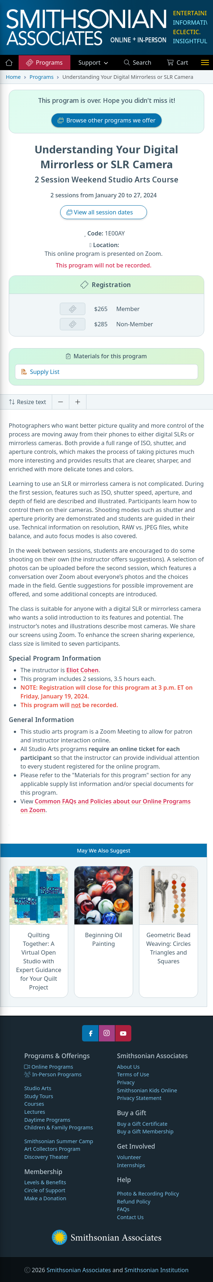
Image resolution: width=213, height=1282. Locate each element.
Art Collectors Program (52, 1148)
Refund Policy (133, 1201)
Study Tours (38, 1096)
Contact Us (130, 1217)
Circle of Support (44, 1190)
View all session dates (100, 212)
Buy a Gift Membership (145, 1131)
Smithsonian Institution (156, 1270)
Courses (34, 1103)
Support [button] (90, 62)
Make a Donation (45, 1198)
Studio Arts (37, 1088)
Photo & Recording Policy (148, 1193)
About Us (128, 1066)
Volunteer (129, 1157)
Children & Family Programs (58, 1127)
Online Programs (48, 1066)
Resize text (27, 402)
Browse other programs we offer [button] (107, 120)
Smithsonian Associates (79, 1270)
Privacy (126, 1082)
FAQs (123, 1209)
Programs (44, 62)
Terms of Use (133, 1074)
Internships (131, 1165)
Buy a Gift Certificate (142, 1123)
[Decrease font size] (60, 402)
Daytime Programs (47, 1119)
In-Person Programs (52, 1074)
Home (13, 76)
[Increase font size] (77, 402)
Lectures (34, 1111)
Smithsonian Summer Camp (58, 1141)
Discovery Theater (46, 1156)
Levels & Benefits (45, 1182)
